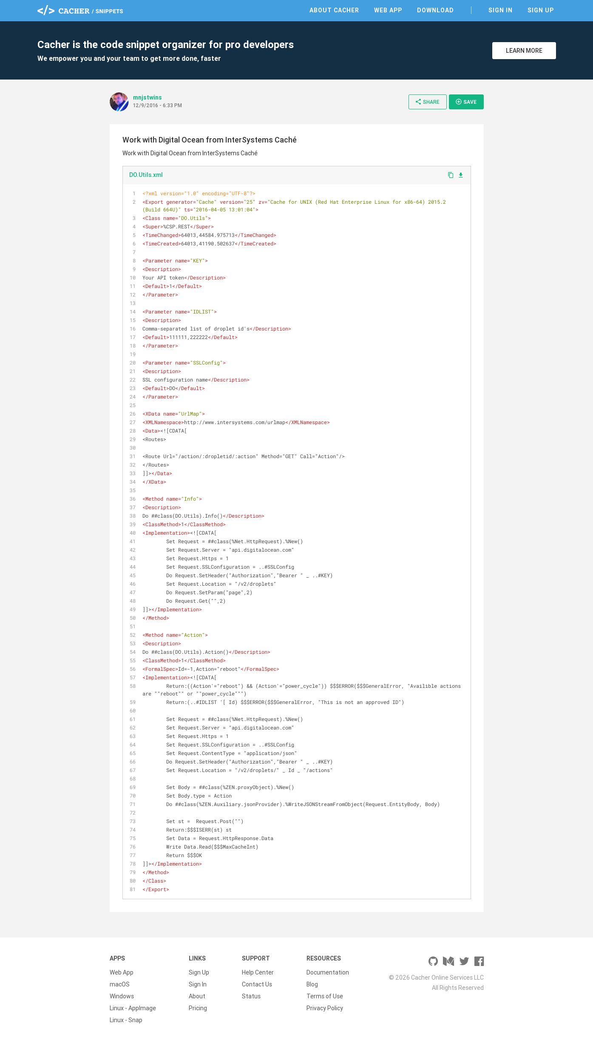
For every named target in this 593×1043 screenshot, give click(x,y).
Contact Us (257, 984)
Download (435, 10)
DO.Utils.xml (146, 175)
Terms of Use (324, 996)
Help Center (258, 972)
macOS (120, 984)
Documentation (327, 972)
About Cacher (334, 10)
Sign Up (541, 10)
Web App (388, 10)
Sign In (500, 10)
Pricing (198, 1008)
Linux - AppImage (133, 1008)
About (197, 996)
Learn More (524, 50)
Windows (122, 996)
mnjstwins (147, 97)
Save (466, 101)
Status (251, 996)
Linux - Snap (126, 1020)
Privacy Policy (324, 1008)
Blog (312, 984)
